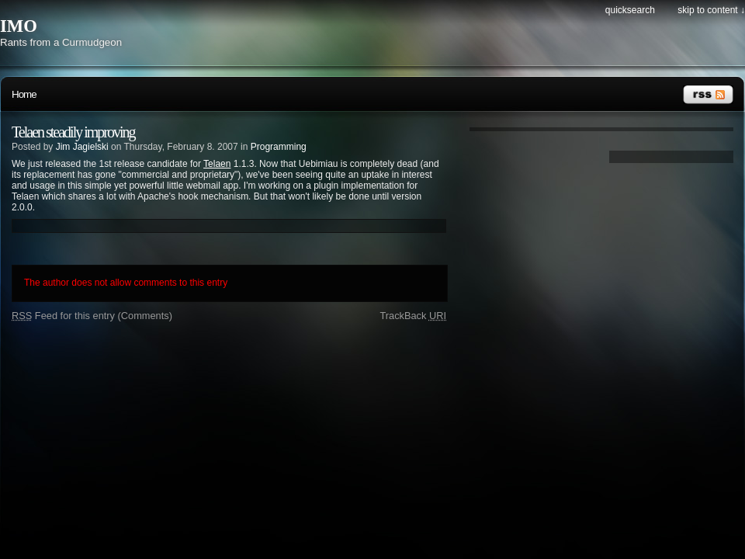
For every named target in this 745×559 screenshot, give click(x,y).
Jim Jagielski (82, 146)
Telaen (216, 163)
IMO (18, 26)
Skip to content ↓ (711, 10)
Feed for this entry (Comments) (92, 315)
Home (24, 94)
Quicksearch (630, 10)
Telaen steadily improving (73, 132)
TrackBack (412, 315)
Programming (279, 146)
